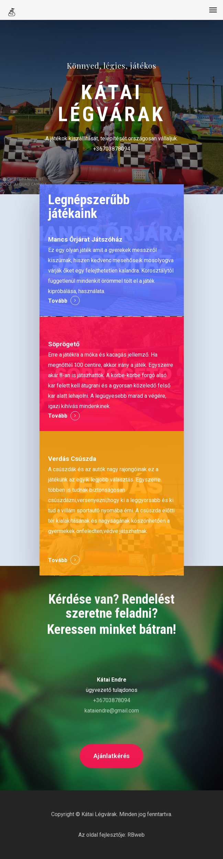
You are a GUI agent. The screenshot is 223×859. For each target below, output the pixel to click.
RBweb (136, 835)
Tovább (57, 301)
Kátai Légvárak (99, 814)
